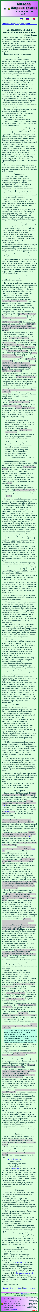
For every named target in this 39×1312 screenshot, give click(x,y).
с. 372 (29, 836)
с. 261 (4, 805)
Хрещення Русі (20, 1263)
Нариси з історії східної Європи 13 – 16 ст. (19, 25)
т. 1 (30, 795)
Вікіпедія (15, 1168)
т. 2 (3, 845)
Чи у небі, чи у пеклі (14, 1159)
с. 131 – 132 (9, 812)
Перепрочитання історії (24, 1273)
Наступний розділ (29, 1288)
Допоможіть (25, 1294)
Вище (20, 1288)
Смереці (14, 1309)
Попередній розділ (9, 1288)
